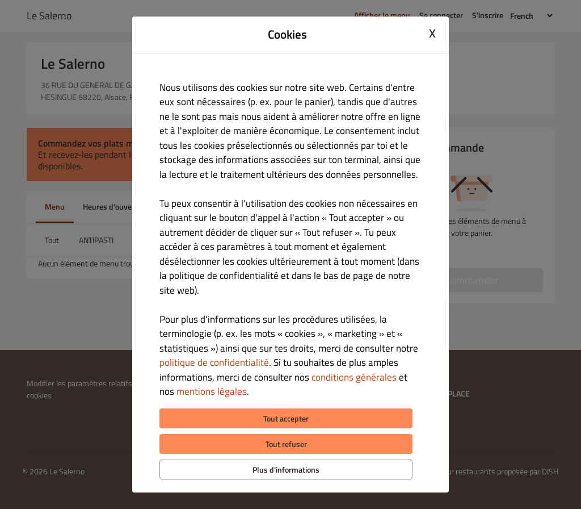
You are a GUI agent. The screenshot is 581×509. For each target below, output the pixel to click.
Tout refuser (286, 444)
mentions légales (211, 391)
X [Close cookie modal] (432, 32)
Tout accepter (286, 418)
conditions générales (354, 377)
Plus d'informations (285, 469)
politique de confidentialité (214, 362)
